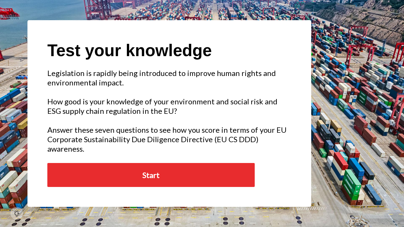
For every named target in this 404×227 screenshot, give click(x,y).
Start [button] (150, 175)
